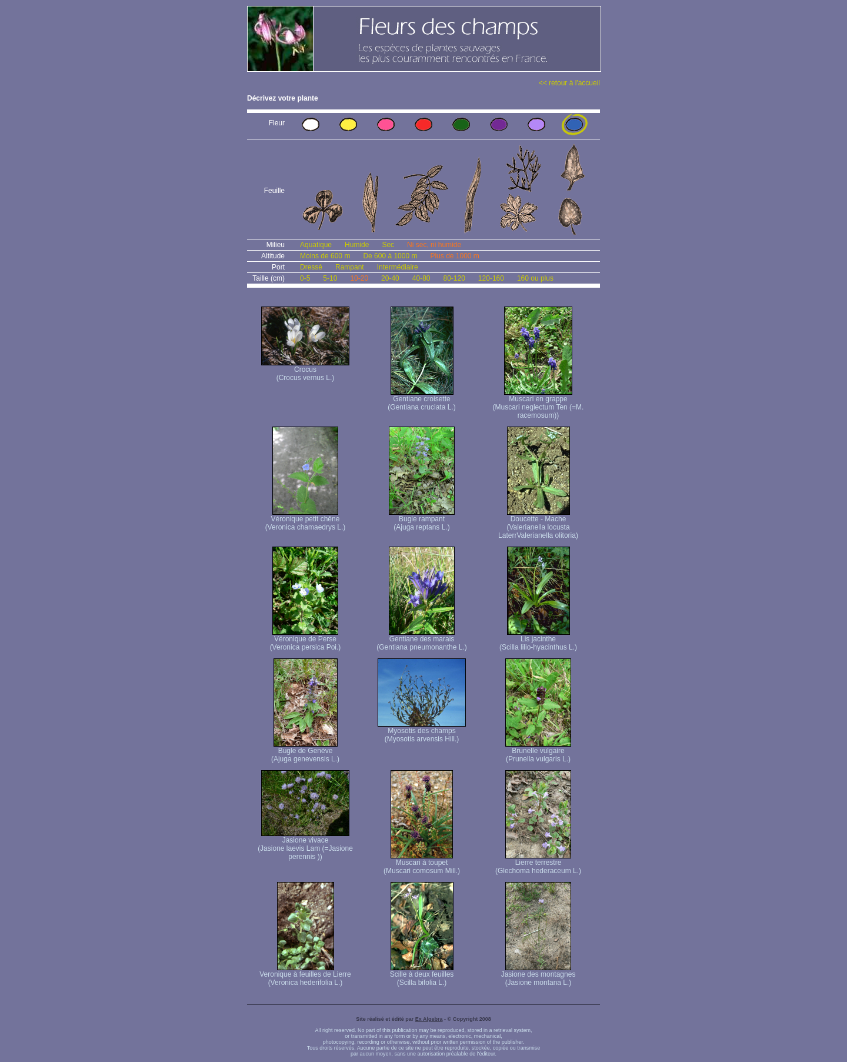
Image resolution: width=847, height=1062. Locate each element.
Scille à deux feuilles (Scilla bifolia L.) (422, 975)
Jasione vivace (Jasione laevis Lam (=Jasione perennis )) (305, 845)
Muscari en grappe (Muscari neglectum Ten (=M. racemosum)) (538, 404)
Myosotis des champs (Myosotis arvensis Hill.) (422, 731)
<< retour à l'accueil (569, 83)
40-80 (421, 278)
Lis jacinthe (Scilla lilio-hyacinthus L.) (538, 639)
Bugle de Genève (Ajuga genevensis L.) (305, 751)
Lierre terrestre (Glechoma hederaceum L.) (538, 863)
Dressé (311, 267)
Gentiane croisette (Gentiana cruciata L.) (421, 399)
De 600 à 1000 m (390, 256)
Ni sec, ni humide (434, 245)
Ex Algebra (429, 1019)
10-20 (359, 278)
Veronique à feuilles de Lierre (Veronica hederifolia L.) (305, 975)
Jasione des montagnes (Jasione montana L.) (538, 975)
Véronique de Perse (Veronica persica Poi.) (305, 639)
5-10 (330, 278)
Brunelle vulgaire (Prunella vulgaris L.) (538, 751)
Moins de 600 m (325, 256)
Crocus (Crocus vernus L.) (305, 370)
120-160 (491, 278)
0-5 (305, 278)
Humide (357, 245)
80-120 (454, 278)
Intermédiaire (397, 267)
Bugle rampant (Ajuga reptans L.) (422, 519)
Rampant (349, 267)
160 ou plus (535, 278)
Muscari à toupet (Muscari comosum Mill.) (422, 863)
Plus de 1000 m (454, 256)
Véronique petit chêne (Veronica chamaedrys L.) (305, 519)
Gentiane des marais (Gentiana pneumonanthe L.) (421, 639)
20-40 (390, 278)
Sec (388, 245)
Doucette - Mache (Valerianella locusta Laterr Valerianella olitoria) (538, 524)
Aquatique (316, 245)
